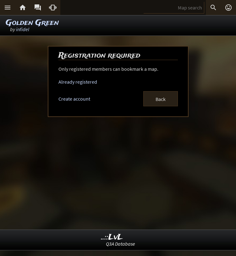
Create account (74, 99)
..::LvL (112, 237)
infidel (22, 29)
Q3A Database (120, 244)
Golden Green (32, 22)
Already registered (77, 82)
